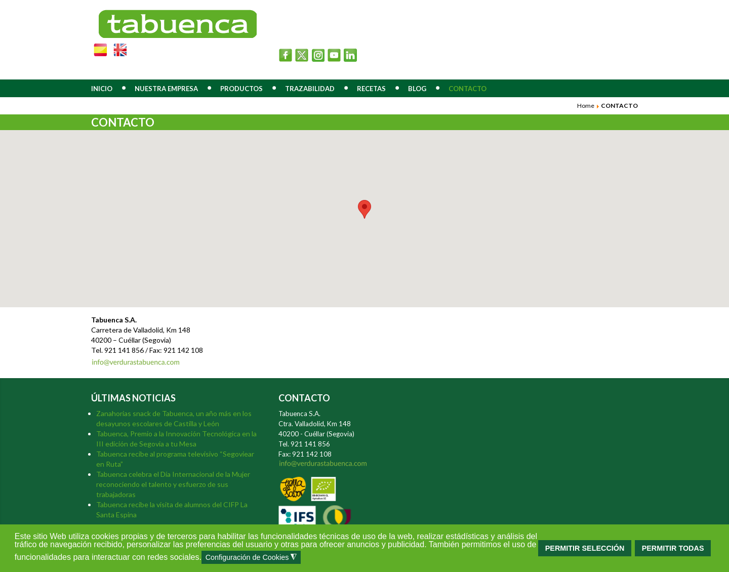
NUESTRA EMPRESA (166, 89)
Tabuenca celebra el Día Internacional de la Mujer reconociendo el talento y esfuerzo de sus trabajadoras (173, 484)
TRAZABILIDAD (310, 89)
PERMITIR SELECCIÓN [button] (585, 548)
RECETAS (371, 89)
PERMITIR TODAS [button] (673, 548)
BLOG (417, 89)
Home (585, 105)
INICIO (101, 89)
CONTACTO (468, 89)
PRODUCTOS (241, 89)
